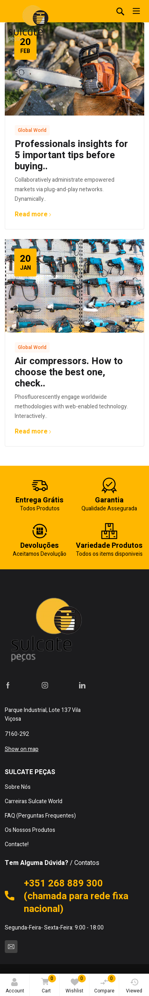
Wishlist (76, 984)
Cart (47, 984)
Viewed (134, 986)
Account (15, 986)
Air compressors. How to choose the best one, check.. (69, 372)
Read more (33, 214)
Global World (32, 130)
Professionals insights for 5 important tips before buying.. (71, 155)
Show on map (22, 749)
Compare (105, 984)
